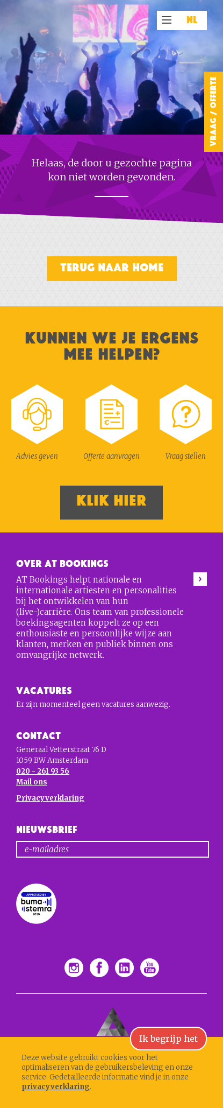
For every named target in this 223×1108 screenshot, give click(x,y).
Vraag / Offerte (213, 111)
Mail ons (31, 782)
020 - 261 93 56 (42, 771)
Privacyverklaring (50, 798)
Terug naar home (111, 268)
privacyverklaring (55, 1086)
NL (192, 20)
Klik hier (111, 501)
